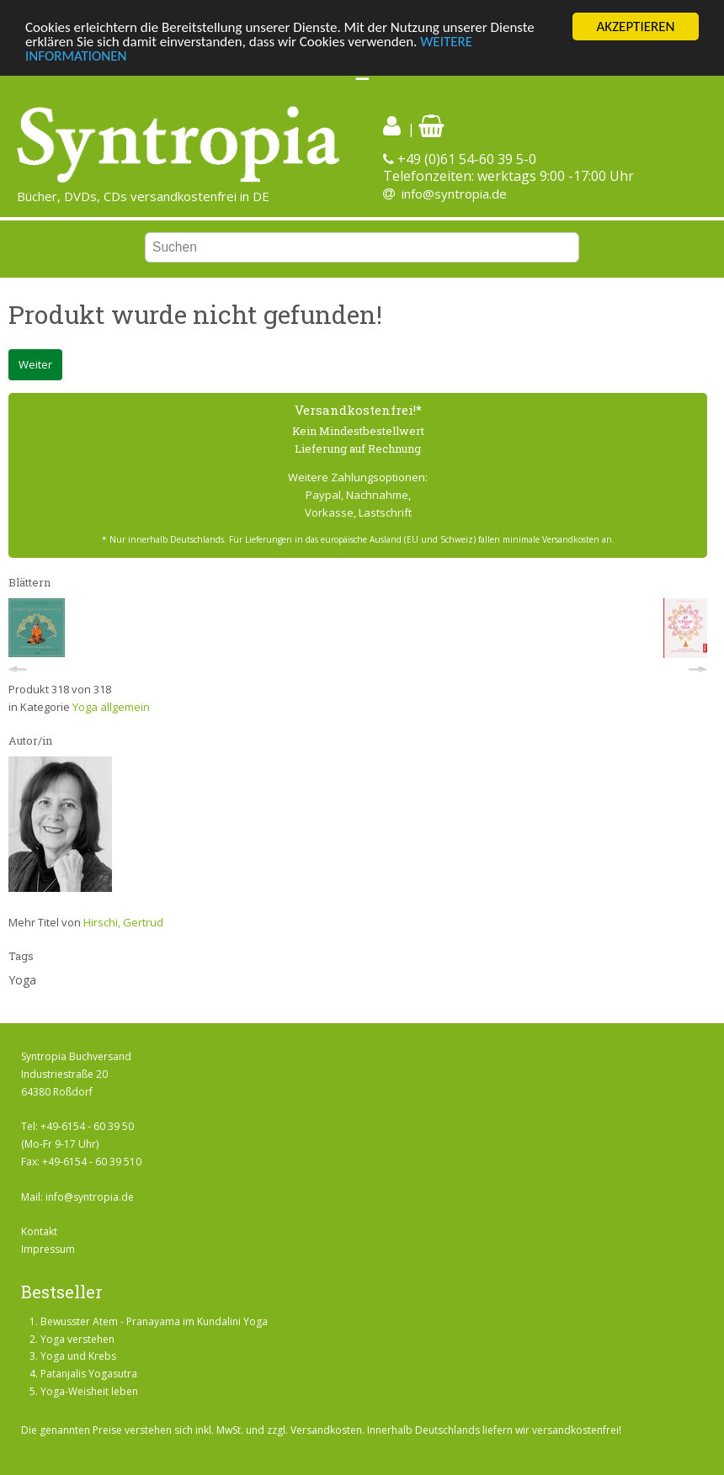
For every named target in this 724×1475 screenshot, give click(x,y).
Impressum (48, 1249)
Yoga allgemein (111, 706)
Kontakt (39, 1231)
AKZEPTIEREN (635, 26)
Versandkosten (326, 1430)
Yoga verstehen (77, 1339)
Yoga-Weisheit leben (89, 1391)
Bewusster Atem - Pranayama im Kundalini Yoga (154, 1321)
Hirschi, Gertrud (123, 922)
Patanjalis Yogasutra (88, 1373)
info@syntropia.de (454, 193)
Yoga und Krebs (78, 1356)
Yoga (22, 980)
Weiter (35, 364)
